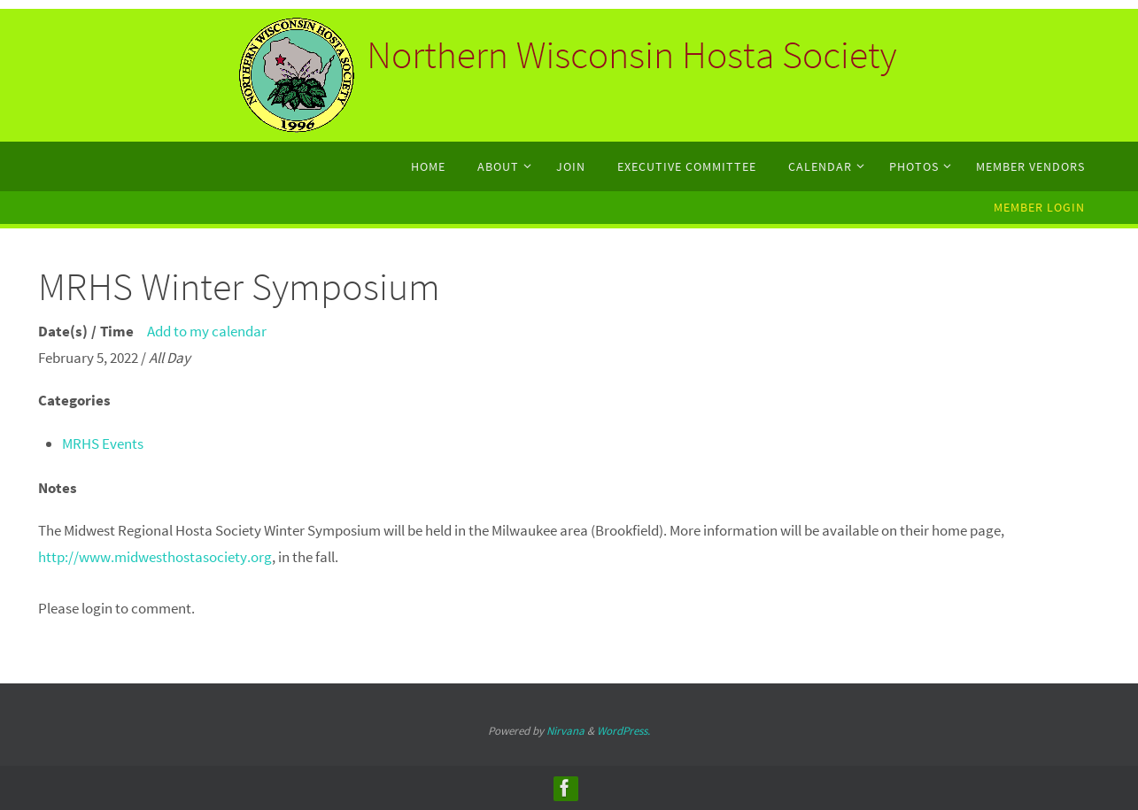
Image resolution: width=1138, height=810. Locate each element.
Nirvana (565, 730)
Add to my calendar (207, 331)
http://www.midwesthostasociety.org (155, 557)
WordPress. (623, 730)
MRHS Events (102, 443)
